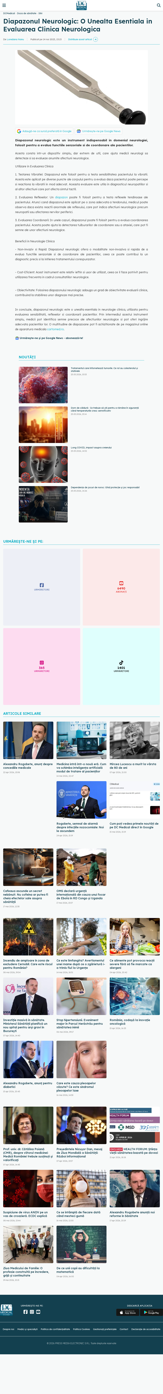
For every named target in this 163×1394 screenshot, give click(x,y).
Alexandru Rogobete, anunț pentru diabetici (27, 1085)
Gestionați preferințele (105, 1329)
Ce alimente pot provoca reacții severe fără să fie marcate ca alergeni (132, 964)
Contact (124, 1329)
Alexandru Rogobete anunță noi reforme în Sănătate (132, 1214)
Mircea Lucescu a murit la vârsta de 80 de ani (133, 766)
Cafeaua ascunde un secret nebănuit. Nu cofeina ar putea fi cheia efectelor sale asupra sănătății (25, 896)
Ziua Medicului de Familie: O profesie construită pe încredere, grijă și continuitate (26, 1271)
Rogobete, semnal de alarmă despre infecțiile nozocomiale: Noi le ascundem (80, 827)
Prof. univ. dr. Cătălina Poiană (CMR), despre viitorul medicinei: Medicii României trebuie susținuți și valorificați (28, 1154)
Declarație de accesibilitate (145, 1329)
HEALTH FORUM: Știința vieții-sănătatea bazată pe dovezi (134, 1151)
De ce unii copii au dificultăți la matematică (78, 1270)
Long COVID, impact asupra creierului (91, 447)
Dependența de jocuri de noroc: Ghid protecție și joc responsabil (105, 487)
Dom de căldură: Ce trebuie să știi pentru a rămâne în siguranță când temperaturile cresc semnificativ (105, 409)
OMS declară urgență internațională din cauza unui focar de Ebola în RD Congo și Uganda (81, 894)
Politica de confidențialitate (55, 1329)
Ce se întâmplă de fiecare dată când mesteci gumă (78, 1214)
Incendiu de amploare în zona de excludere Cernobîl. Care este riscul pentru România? (28, 964)
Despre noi (8, 1329)
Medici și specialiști (27, 1329)
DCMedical (9, 13)
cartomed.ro (55, 329)
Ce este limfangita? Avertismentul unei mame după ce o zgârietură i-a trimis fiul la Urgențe (81, 964)
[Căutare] (159, 5)
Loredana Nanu (15, 39)
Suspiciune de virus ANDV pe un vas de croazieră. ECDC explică (25, 1214)
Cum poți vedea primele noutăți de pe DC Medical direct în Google (134, 825)
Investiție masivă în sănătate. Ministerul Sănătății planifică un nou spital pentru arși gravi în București (25, 1025)
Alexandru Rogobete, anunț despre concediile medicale (28, 766)
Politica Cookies (81, 1329)
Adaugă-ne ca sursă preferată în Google (46, 131)
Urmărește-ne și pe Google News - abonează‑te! (51, 338)
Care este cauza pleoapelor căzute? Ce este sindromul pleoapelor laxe (76, 1086)
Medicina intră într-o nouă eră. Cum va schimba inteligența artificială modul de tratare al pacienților (81, 767)
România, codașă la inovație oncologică (130, 1021)
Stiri (40, 13)
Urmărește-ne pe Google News (101, 131)
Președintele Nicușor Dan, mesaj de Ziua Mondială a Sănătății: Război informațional (79, 1152)
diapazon (61, 197)
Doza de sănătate (26, 13)
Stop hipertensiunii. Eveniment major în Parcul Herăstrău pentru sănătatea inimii (80, 1023)
